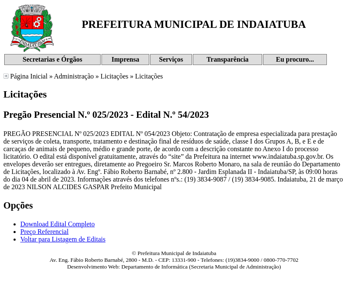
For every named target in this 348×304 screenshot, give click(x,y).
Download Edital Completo (57, 224)
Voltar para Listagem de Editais (62, 239)
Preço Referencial (44, 231)
